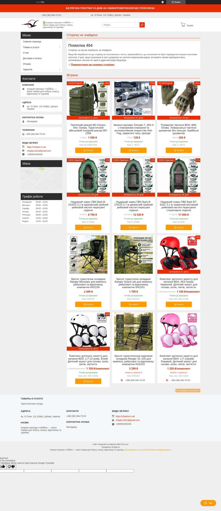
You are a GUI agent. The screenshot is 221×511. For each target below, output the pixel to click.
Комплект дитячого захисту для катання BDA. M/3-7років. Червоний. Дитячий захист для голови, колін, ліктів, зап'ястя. (179, 283)
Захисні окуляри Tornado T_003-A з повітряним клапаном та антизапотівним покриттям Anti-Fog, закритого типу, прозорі (133, 129)
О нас (26, 52)
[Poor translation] (11, 466)
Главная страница (32, 41)
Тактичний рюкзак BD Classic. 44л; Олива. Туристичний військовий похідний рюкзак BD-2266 (88, 129)
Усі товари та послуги (186, 390)
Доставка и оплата (32, 58)
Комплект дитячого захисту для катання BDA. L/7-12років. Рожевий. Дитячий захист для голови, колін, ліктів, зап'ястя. (179, 360)
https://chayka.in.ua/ (36, 147)
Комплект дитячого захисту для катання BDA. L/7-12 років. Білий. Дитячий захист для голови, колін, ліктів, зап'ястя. (88, 360)
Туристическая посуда (32, 403)
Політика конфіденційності (159, 450)
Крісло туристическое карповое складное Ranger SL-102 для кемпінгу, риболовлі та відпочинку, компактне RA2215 (133, 360)
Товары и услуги (31, 47)
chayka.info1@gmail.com (39, 151)
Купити (89, 150)
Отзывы (27, 64)
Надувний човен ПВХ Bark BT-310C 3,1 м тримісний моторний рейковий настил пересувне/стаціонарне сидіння (179, 206)
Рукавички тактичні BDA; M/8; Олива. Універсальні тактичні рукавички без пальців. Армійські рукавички (179, 129)
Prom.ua (124, 444)
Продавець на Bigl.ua (110, 447)
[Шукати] (142, 24)
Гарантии (27, 69)
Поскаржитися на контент (136, 450)
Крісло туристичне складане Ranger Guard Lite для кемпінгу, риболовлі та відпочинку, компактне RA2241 (133, 283)
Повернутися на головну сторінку (92, 64)
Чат (208, 503)
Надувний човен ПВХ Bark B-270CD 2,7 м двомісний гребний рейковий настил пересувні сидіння (133, 206)
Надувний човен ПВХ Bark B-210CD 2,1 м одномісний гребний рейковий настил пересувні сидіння (88, 206)
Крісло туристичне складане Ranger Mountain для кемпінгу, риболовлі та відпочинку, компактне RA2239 (88, 283)
